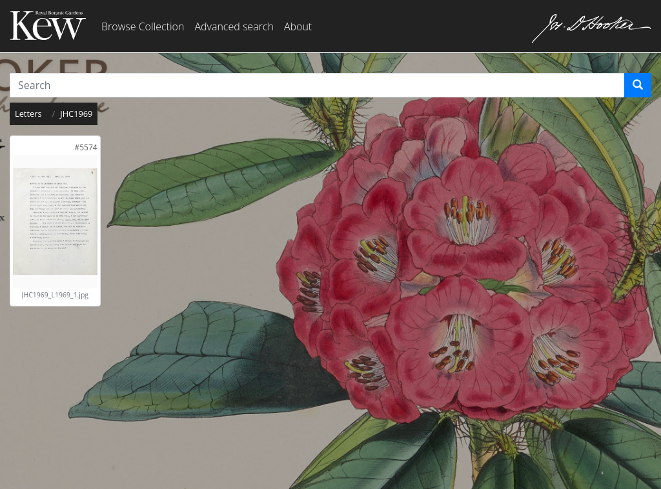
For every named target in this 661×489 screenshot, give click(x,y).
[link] (85, 147)
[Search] (637, 85)
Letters (28, 113)
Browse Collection (142, 26)
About (298, 26)
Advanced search (233, 26)
